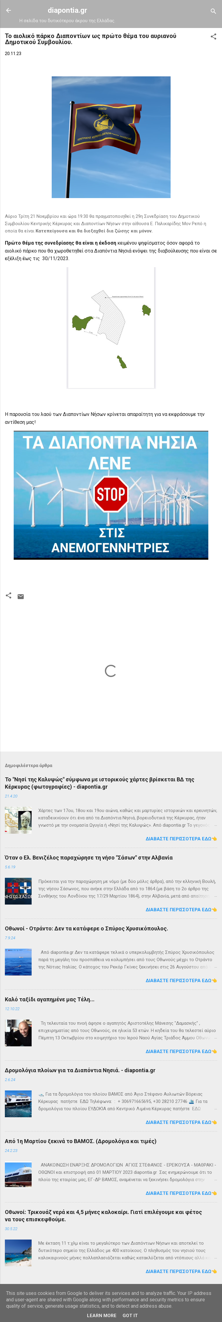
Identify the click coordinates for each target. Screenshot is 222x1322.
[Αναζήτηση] (213, 12)
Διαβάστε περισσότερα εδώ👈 (181, 839)
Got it (130, 1315)
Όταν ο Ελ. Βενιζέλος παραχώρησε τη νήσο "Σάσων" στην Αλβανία (89, 857)
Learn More (101, 1315)
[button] (213, 37)
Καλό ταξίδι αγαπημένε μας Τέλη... (50, 999)
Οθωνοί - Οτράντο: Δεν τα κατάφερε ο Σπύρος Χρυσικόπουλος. (86, 928)
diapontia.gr (67, 10)
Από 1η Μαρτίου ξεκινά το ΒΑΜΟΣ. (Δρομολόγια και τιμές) (81, 1141)
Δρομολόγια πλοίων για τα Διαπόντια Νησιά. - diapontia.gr (80, 1070)
